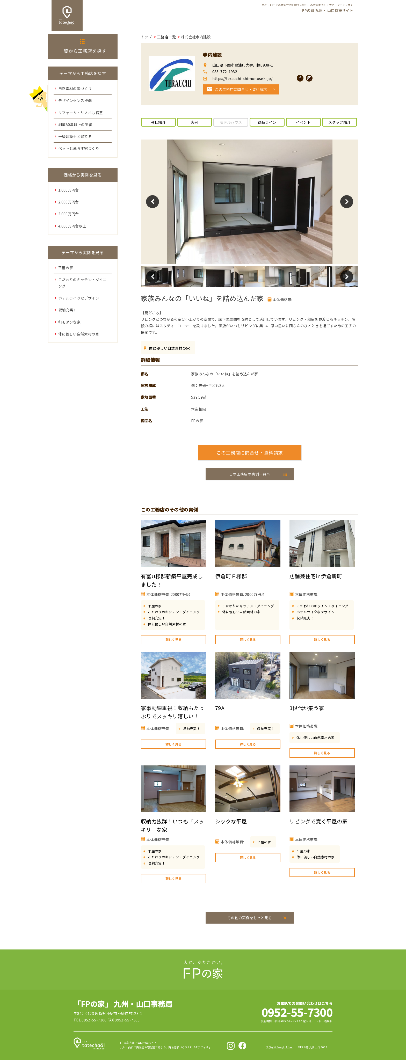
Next (346, 201)
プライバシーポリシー (279, 1047)
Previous (152, 201)
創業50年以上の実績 (75, 124)
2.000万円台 (68, 201)
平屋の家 (155, 605)
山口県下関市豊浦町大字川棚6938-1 (242, 65)
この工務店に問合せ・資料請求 (241, 89)
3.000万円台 (68, 213)
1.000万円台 (68, 190)
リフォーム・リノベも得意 (80, 112)
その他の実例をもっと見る (249, 917)
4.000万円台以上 (72, 226)
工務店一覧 (166, 36)
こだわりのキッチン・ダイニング (174, 611)
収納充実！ (156, 618)
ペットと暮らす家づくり (78, 148)
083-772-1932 (224, 71)
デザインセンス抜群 (75, 100)
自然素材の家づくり (75, 88)
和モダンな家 (69, 322)
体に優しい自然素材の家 (169, 348)
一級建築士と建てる (75, 136)
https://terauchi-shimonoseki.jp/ (241, 78)
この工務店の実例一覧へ (249, 474)
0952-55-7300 (297, 1012)
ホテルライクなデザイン (315, 611)
